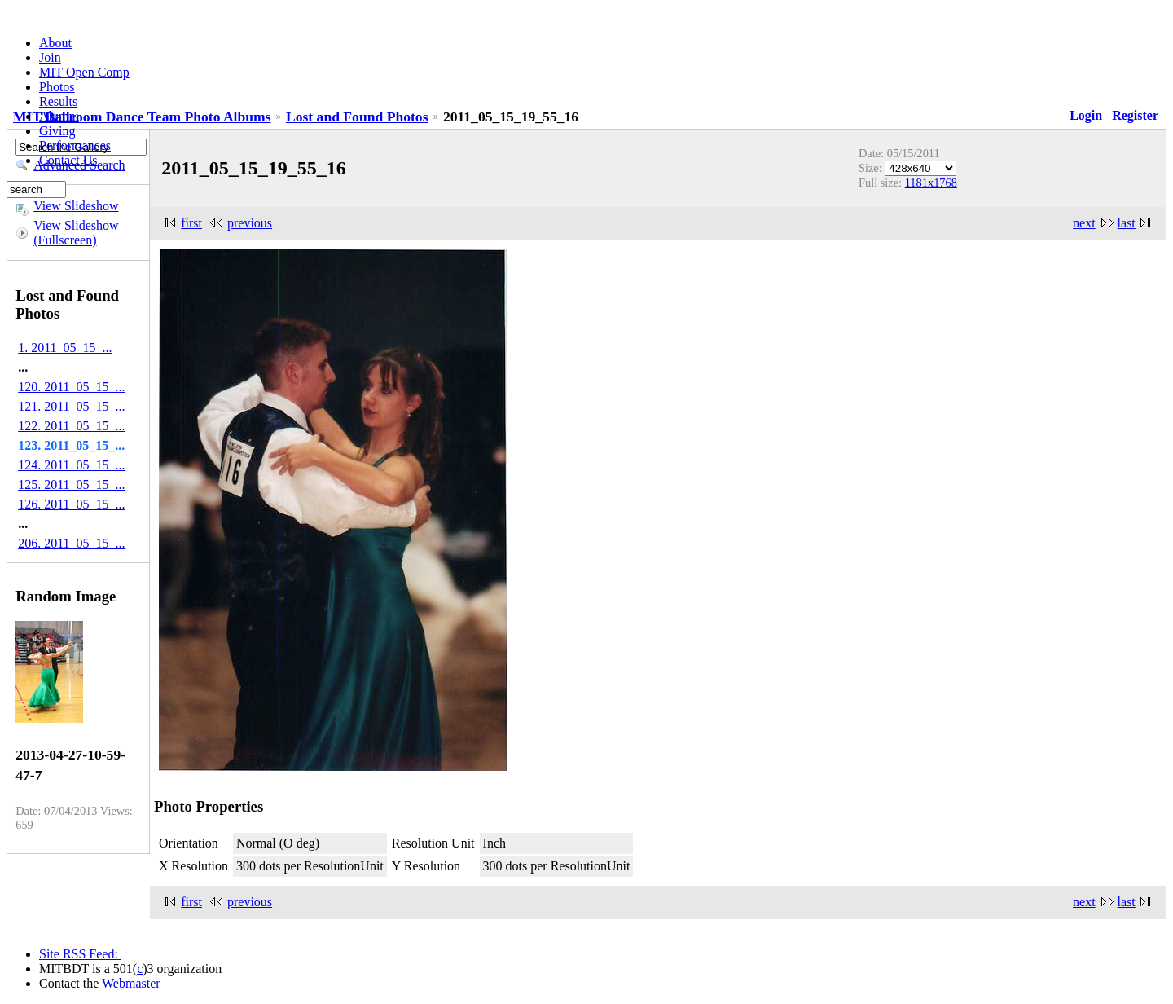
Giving (57, 131)
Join (50, 57)
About (55, 43)
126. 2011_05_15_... (71, 504)
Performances (75, 145)
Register (1135, 115)
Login (1086, 115)
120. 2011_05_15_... (71, 387)
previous (249, 223)
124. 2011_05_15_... (71, 465)
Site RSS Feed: (80, 954)
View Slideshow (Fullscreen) (75, 232)
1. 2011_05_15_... (65, 347)
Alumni (59, 116)
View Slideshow (75, 206)
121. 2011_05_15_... (71, 406)
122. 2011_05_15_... (71, 426)
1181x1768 (931, 182)
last (1127, 223)
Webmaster (131, 983)
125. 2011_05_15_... (71, 484)
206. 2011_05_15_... (71, 543)
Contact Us (68, 160)
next (1084, 223)
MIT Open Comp (84, 72)
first (191, 223)
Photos (57, 87)
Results (58, 101)
